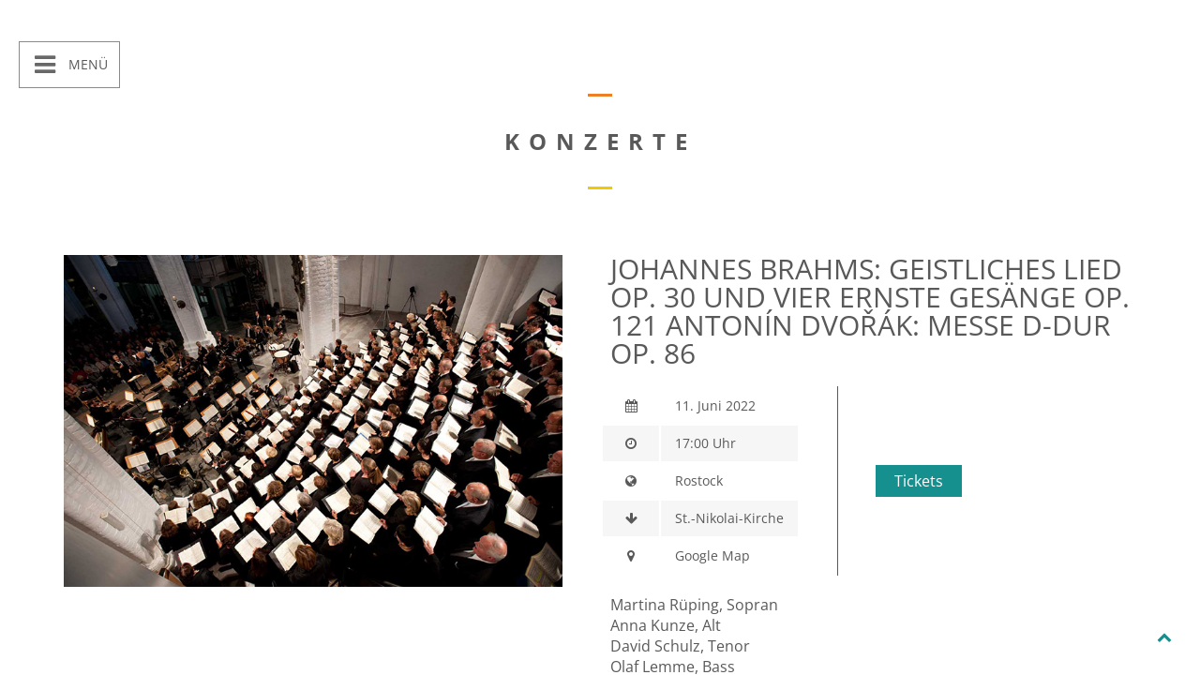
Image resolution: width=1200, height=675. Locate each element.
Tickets (918, 481)
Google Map (712, 555)
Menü (86, 64)
